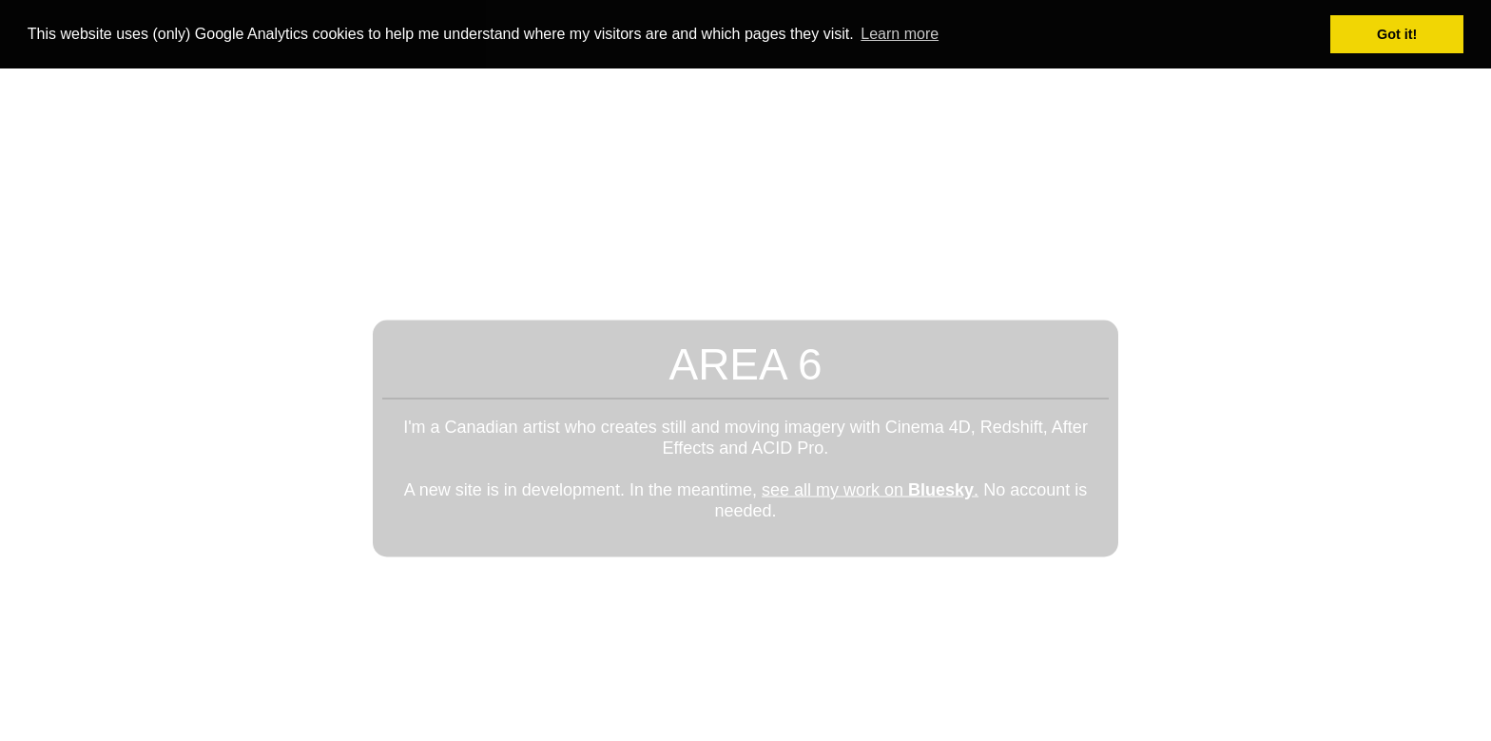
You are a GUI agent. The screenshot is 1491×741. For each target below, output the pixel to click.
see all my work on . (870, 488)
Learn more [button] (900, 34)
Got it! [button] (1397, 34)
